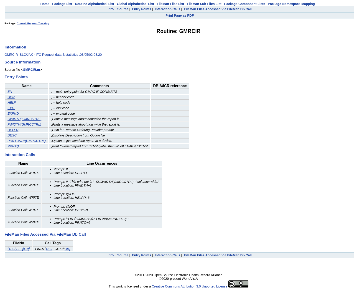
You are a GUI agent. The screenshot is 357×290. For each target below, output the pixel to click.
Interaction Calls (167, 9)
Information (15, 47)
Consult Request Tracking (33, 23)
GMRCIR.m (31, 69)
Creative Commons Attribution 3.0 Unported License (189, 286)
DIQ (68, 249)
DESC (12, 135)
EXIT (11, 108)
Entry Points (141, 9)
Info (111, 9)
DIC (49, 249)
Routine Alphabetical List (94, 4)
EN (10, 91)
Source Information (23, 62)
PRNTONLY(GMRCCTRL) (27, 141)
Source (122, 9)
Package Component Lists (244, 4)
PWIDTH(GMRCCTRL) (24, 124)
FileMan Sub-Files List (204, 4)
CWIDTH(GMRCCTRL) (24, 119)
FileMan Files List (170, 4)
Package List (62, 4)
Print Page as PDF (180, 15)
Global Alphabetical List (135, 4)
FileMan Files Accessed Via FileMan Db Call (218, 9)
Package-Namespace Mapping (291, 4)
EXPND (13, 113)
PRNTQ (13, 146)
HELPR (13, 130)
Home (44, 4)
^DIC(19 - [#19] (19, 249)
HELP (12, 102)
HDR (11, 97)
